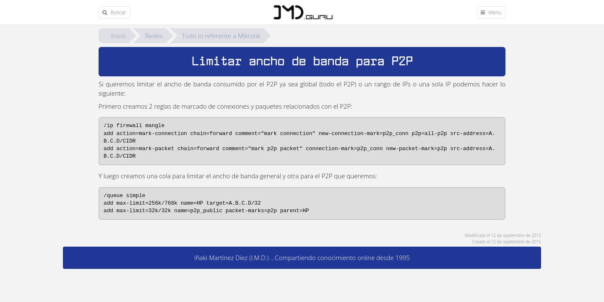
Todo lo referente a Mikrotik (221, 35)
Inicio (118, 35)
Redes (153, 35)
